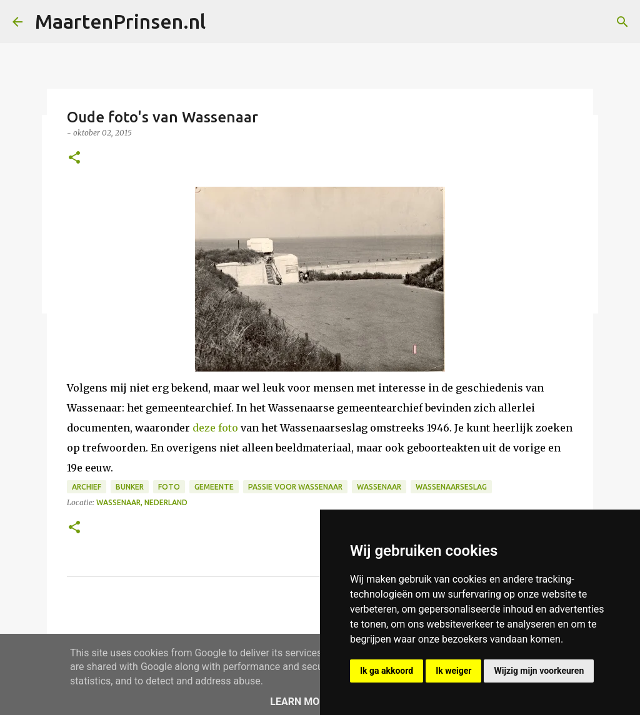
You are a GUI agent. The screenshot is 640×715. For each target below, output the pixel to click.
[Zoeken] (622, 22)
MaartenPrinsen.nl (120, 21)
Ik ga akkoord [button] (386, 671)
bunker (130, 487)
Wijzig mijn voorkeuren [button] (539, 671)
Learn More (300, 702)
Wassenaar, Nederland (142, 502)
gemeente (214, 487)
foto (169, 487)
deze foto (215, 428)
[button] (74, 158)
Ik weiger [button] (453, 671)
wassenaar (379, 487)
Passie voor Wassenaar (295, 487)
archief (86, 487)
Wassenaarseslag (451, 487)
